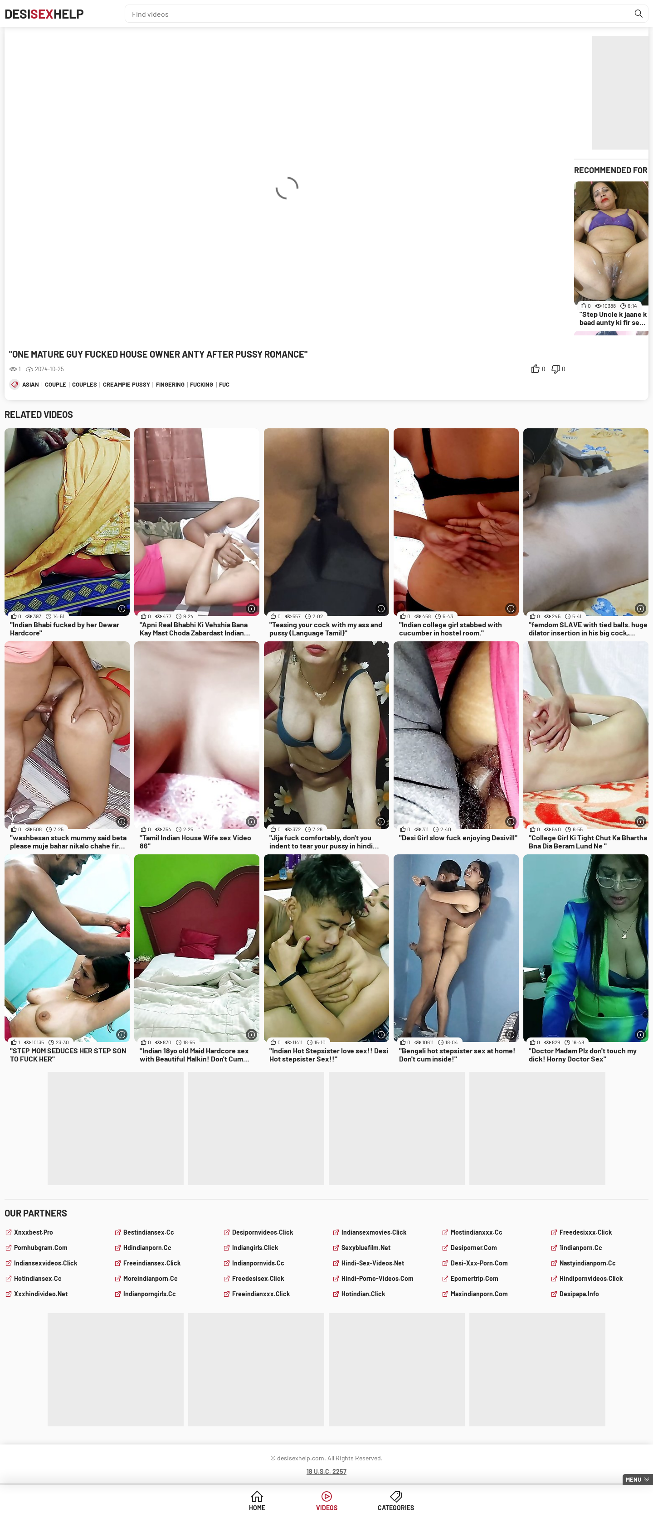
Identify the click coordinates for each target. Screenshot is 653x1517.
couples (84, 384)
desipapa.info (579, 1294)
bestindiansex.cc (148, 1232)
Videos (326, 1508)
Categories (396, 1508)
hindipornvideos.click (591, 1278)
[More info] (121, 608)
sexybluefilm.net (365, 1247)
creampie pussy (126, 384)
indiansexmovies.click (373, 1232)
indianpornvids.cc (258, 1263)
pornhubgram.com (41, 1247)
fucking (201, 384)
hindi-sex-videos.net (372, 1263)
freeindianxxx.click (261, 1294)
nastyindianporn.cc (588, 1263)
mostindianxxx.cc (476, 1232)
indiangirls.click (255, 1247)
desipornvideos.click (262, 1232)
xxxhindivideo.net (41, 1294)
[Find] (639, 13)
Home (257, 1508)
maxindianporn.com (479, 1294)
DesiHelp (44, 13)
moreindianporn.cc (150, 1278)
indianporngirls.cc (149, 1294)
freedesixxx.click (586, 1232)
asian (30, 384)
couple (55, 384)
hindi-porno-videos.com (377, 1278)
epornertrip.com (474, 1278)
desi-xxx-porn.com (479, 1263)
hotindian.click (363, 1294)
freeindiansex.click (151, 1263)
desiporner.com (474, 1247)
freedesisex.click (258, 1278)
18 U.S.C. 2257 (326, 1471)
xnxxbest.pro (33, 1232)
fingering (170, 384)
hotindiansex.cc (38, 1278)
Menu (633, 1479)
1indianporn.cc (581, 1247)
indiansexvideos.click (45, 1263)
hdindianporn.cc (147, 1247)
